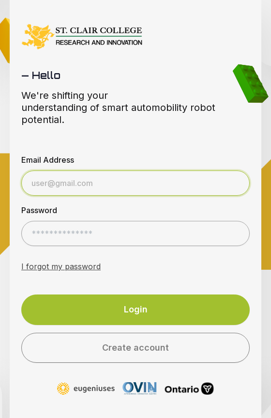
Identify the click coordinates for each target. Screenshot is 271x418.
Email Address (47, 160)
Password (39, 210)
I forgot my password (61, 266)
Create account (135, 347)
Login (136, 309)
